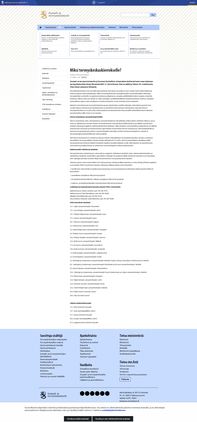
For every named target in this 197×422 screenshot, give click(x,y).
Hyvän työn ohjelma (89, 371)
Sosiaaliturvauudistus (89, 368)
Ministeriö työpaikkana (130, 350)
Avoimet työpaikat (48, 114)
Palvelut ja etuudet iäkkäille (52, 376)
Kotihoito (44, 370)
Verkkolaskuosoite (128, 353)
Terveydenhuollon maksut (52, 342)
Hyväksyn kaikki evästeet (78, 418)
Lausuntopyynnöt (48, 83)
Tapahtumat (46, 88)
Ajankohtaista (70, 27)
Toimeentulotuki (47, 367)
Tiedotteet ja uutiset (49, 68)
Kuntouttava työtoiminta (51, 365)
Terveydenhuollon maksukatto (54, 339)
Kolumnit (45, 73)
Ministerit (124, 339)
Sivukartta (124, 371)
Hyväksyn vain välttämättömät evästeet (112, 418)
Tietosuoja (124, 368)
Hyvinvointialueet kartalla (51, 345)
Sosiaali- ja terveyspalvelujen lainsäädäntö (53, 355)
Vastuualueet (50, 27)
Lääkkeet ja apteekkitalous (92, 380)
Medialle (124, 348)
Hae (153, 15)
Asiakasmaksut (46, 362)
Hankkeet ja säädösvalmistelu (92, 27)
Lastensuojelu (46, 373)
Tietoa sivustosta (127, 365)
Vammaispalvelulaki (49, 359)
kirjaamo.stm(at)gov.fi (129, 401)
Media (192, 2)
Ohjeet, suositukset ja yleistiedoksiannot (49, 93)
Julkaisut (112, 27)
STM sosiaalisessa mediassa (51, 104)
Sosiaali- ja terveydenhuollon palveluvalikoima (93, 375)
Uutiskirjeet (46, 109)
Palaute (125, 379)
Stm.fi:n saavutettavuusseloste (133, 374)
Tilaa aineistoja (47, 99)
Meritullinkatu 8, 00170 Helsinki (134, 392)
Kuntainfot (46, 119)
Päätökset (45, 78)
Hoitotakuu (45, 350)
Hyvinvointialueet (48, 348)
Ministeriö (123, 27)
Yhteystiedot (137, 27)
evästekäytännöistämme (113, 410)
